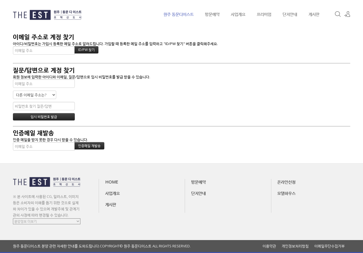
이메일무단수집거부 (329, 246)
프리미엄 (264, 14)
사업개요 (238, 14)
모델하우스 (286, 193)
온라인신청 (286, 182)
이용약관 (269, 246)
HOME (111, 182)
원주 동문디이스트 (178, 14)
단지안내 (290, 14)
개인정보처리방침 (295, 246)
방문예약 (212, 14)
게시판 (313, 14)
